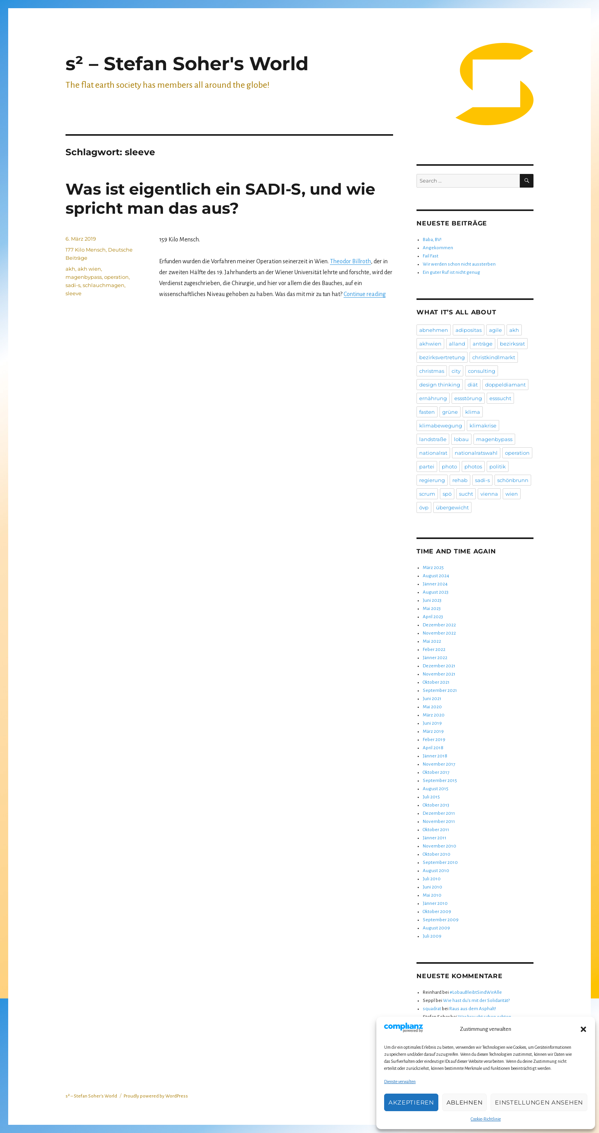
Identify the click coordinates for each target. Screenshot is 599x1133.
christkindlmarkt (493, 357)
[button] (583, 1029)
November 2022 (439, 633)
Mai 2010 (432, 895)
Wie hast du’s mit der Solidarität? (476, 1000)
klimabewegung (440, 425)
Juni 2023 (432, 600)
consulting (481, 371)
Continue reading (365, 294)
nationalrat (433, 453)
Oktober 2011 (436, 829)
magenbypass (84, 277)
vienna (489, 494)
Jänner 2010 (435, 903)
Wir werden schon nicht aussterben (459, 264)
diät (473, 384)
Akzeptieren (411, 1102)
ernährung (433, 398)
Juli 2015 (431, 797)
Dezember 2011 (439, 813)
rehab (460, 480)
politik (497, 466)
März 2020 (434, 715)
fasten (427, 412)
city (456, 371)
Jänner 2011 (435, 837)
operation (116, 277)
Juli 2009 (432, 936)
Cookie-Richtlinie (486, 1119)
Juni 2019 (432, 723)
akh (70, 269)
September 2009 (441, 919)
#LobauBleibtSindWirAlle (476, 992)
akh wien (89, 269)
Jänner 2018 (435, 756)
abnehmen (433, 330)
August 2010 (436, 870)
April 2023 (433, 616)
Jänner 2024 (435, 584)
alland (457, 343)
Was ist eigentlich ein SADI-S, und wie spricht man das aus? (220, 198)
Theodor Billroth (350, 261)
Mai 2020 (432, 706)
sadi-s (73, 285)
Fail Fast (430, 256)
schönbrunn (512, 480)
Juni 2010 (432, 887)
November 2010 (439, 846)
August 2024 (436, 575)
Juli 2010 (432, 878)
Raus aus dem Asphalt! (472, 1008)
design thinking (439, 384)
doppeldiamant (505, 384)
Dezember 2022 (439, 625)
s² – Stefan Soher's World (187, 63)
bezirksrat (512, 343)
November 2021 (439, 674)
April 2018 (433, 747)
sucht (466, 494)
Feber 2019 (434, 739)
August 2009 (436, 928)
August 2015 (435, 788)
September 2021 (440, 690)
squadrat (432, 1008)
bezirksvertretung (442, 357)
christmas (431, 371)
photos (473, 466)
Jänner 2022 (435, 657)
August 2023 (435, 592)
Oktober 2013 (436, 805)
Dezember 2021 (439, 665)
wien (511, 494)
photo (449, 466)
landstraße (433, 439)
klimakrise (483, 425)
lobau (461, 439)
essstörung (468, 398)
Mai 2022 (432, 641)
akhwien (430, 343)
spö (447, 494)
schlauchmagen (103, 285)
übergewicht (452, 507)
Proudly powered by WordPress (156, 1096)
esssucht (500, 398)
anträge (483, 343)
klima (472, 412)
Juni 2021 (432, 698)
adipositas (468, 330)
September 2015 (440, 780)
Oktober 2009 (437, 911)
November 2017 (439, 764)
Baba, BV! (432, 239)
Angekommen (438, 247)
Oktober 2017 (436, 772)
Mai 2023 (432, 608)
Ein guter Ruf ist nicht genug (451, 272)
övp (424, 507)
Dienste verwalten (400, 1081)
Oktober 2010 (436, 854)
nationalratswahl (476, 453)
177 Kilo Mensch (86, 249)
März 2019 (433, 731)
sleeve (74, 293)
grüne (450, 412)
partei (426, 466)
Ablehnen (465, 1102)
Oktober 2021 (436, 682)
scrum (427, 494)
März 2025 (433, 567)
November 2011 (439, 821)
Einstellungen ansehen (539, 1102)
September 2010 (440, 862)
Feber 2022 (434, 649)
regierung (432, 480)
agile (495, 330)
